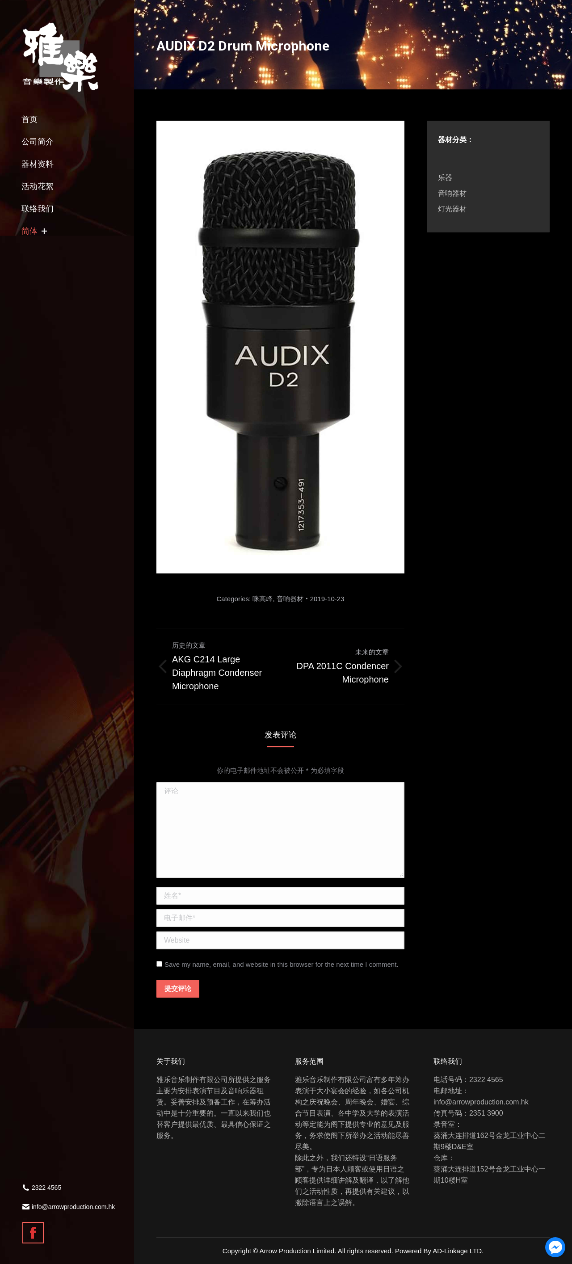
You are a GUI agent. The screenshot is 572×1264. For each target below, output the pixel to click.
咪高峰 (262, 599)
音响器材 (290, 599)
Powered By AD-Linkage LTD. (439, 1251)
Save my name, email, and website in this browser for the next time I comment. (281, 964)
